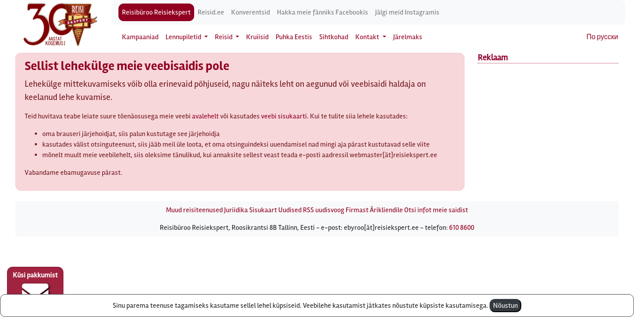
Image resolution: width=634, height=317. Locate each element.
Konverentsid (250, 12)
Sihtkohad (333, 37)
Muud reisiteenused (194, 210)
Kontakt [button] (367, 37)
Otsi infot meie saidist (436, 210)
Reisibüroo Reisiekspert (156, 12)
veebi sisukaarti (284, 116)
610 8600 (461, 227)
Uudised (290, 210)
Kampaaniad (140, 37)
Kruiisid (257, 37)
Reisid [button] (224, 37)
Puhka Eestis (294, 37)
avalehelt (205, 116)
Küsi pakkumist (35, 289)
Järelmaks (407, 37)
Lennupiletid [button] (184, 37)
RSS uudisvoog (323, 210)
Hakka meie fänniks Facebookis (322, 12)
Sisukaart (263, 210)
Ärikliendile (386, 210)
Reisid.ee (211, 12)
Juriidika (236, 210)
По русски (602, 37)
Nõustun (505, 305)
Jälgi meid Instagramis (407, 12)
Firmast (357, 210)
